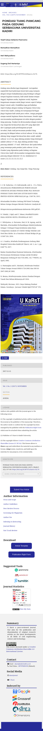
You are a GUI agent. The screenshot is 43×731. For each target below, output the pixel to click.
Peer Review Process (11, 508)
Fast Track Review (10, 530)
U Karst (11, 680)
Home (4, 12)
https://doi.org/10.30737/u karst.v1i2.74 (25, 469)
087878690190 (23, 666)
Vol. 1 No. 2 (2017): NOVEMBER (13, 15)
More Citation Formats (14, 474)
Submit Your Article (21, 490)
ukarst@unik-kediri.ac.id (22, 664)
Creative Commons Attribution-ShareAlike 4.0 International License (21, 649)
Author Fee (7, 517)
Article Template (21, 546)
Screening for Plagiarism (12, 513)
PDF (5, 358)
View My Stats (25, 609)
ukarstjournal (13, 675)
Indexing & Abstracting (12, 522)
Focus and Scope (9, 500)
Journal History (9, 526)
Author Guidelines (10, 504)
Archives (12, 12)
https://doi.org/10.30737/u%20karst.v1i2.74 (21, 74)
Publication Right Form (33, 428)
